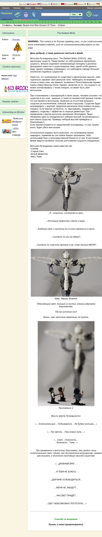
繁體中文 (59, 4)
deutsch (94, 4)
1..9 (7, 22)
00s (11, 25)
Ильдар (16, 39)
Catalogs (38, 8)
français (47, 4)
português (71, 4)
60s (92, 22)
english (35, 4)
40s (84, 22)
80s (100, 22)
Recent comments (94, 8)
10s (15, 25)
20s (19, 25)
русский (24, 4)
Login (95, 15)
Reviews (17, 8)
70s (96, 22)
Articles (28, 8)
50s (88, 22)
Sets (17, 15)
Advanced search (75, 18)
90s (7, 25)
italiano (83, 4)
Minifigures (26, 15)
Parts (34, 15)
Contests (5, 8)
